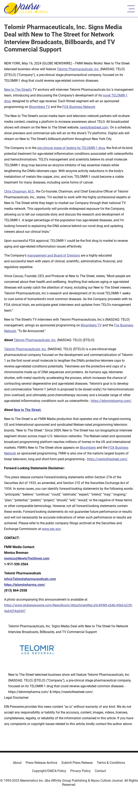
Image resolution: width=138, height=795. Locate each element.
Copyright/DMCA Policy (49, 771)
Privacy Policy (80, 771)
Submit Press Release (77, 763)
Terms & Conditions (111, 763)
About (17, 763)
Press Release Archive (41, 763)
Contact (100, 771)
